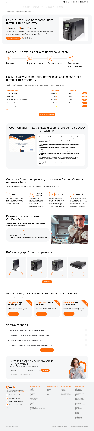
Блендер (77, 413)
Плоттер (32, 405)
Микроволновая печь (79, 399)
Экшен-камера (33, 399)
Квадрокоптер (33, 395)
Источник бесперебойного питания (37, 408)
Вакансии (8, 407)
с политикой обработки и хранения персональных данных (21, 374)
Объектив (63, 389)
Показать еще (47, 281)
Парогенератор (78, 403)
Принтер (48, 392)
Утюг (76, 405)
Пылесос (77, 394)
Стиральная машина (79, 393)
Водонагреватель (79, 409)
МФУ (48, 390)
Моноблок (49, 389)
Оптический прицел (65, 393)
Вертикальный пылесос (80, 388)
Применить (13, 314)
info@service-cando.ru (14, 398)
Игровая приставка (34, 398)
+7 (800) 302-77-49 (27, 39)
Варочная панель (78, 395)
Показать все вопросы (47, 350)
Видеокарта (49, 395)
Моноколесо (32, 404)
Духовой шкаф (78, 397)
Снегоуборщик (78, 420)
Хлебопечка (77, 407)
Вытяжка (77, 412)
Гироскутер (32, 402)
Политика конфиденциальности (63, 426)
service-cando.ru (21, 391)
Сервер (31, 394)
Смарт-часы (32, 400)
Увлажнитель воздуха (79, 411)
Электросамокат (33, 397)
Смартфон (32, 392)
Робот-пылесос (78, 390)
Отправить (45, 370)
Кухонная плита (78, 417)
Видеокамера (33, 411)
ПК (47, 393)
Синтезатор (32, 409)
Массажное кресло (79, 408)
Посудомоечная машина (80, 404)
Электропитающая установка (81, 414)
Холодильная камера (79, 416)
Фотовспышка (64, 388)
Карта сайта (54, 426)
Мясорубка (77, 402)
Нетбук (31, 388)
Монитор (48, 394)
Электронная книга (34, 407)
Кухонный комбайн (79, 398)
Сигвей (31, 403)
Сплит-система (78, 418)
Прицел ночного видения (66, 394)
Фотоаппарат (63, 390)
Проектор (32, 389)
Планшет (32, 390)
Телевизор (32, 393)
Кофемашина (78, 389)
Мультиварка (78, 400)
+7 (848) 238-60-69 (14, 395)
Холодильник (78, 392)
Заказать (84, 93)
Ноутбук (48, 388)
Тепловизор (63, 392)
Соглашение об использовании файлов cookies (79, 426)
